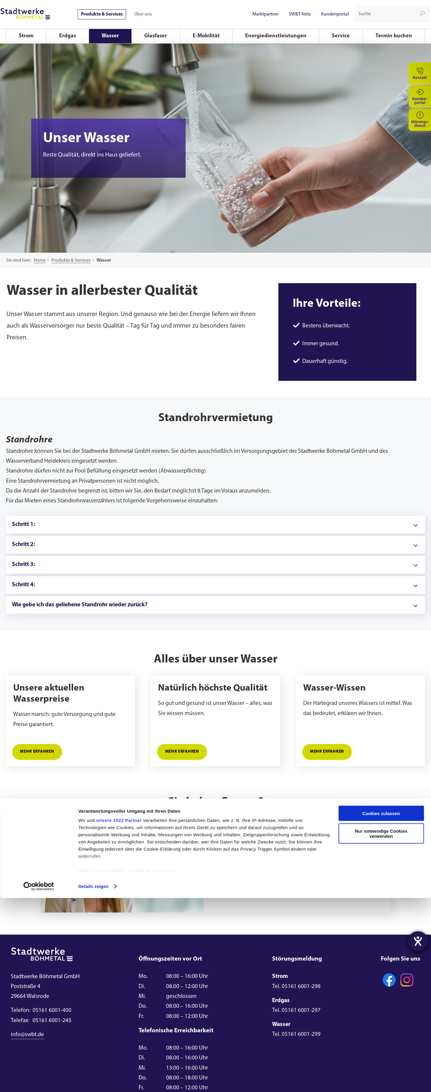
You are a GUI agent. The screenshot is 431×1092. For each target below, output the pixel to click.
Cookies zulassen (381, 1007)
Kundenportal (335, 14)
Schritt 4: (23, 585)
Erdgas (67, 36)
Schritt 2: (23, 544)
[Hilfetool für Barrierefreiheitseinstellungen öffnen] (418, 941)
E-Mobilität (206, 36)
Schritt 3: (23, 565)
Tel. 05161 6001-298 (296, 987)
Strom (26, 36)
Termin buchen (393, 36)
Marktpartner (265, 14)
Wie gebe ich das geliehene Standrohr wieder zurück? (80, 605)
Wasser (110, 36)
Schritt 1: (23, 524)
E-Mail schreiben (251, 891)
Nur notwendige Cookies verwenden (381, 1027)
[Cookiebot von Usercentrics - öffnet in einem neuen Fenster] (39, 1080)
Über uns (143, 14)
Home (40, 260)
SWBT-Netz (300, 14)
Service (341, 36)
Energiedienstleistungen (275, 36)
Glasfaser (155, 36)
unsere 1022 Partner (119, 1014)
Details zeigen (93, 1080)
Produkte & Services (102, 14)
